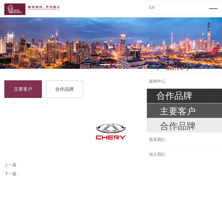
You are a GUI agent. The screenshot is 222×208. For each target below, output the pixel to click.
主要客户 (23, 89)
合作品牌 (64, 89)
